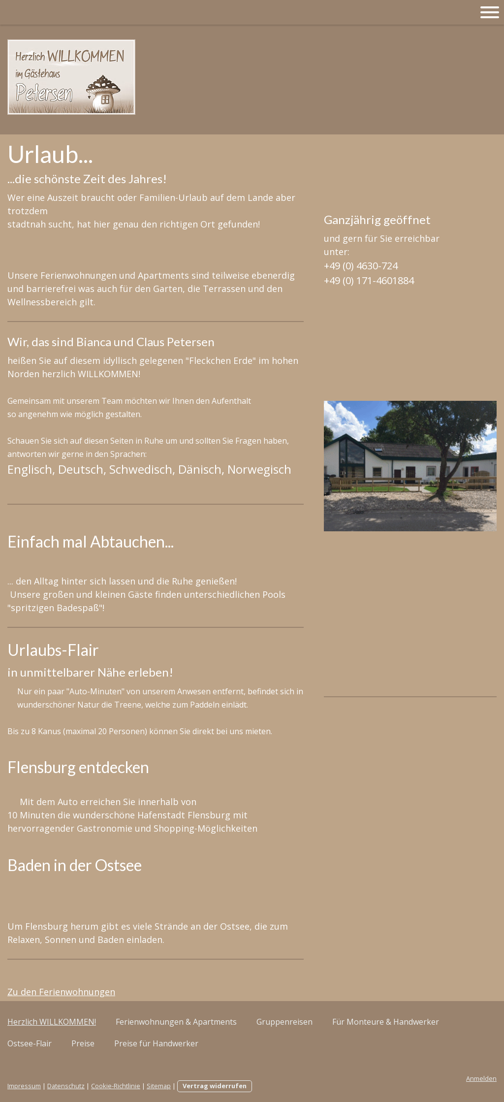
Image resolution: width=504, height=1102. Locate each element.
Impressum (24, 1085)
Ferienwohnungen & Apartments (176, 1021)
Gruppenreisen (284, 1021)
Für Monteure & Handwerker (385, 1021)
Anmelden (481, 1078)
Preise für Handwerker (156, 1043)
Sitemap (159, 1085)
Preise (82, 1043)
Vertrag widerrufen (215, 1085)
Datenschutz (66, 1085)
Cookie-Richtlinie (115, 1085)
